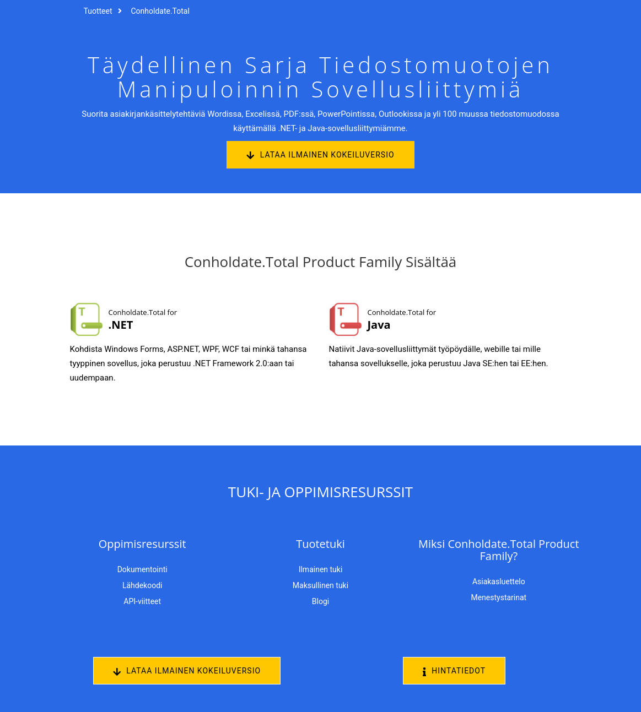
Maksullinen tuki (320, 585)
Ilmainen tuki (321, 569)
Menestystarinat (498, 597)
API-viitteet (142, 601)
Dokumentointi (142, 569)
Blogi (320, 601)
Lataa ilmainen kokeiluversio (320, 155)
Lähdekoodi (142, 585)
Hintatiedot (454, 671)
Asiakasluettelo (498, 581)
